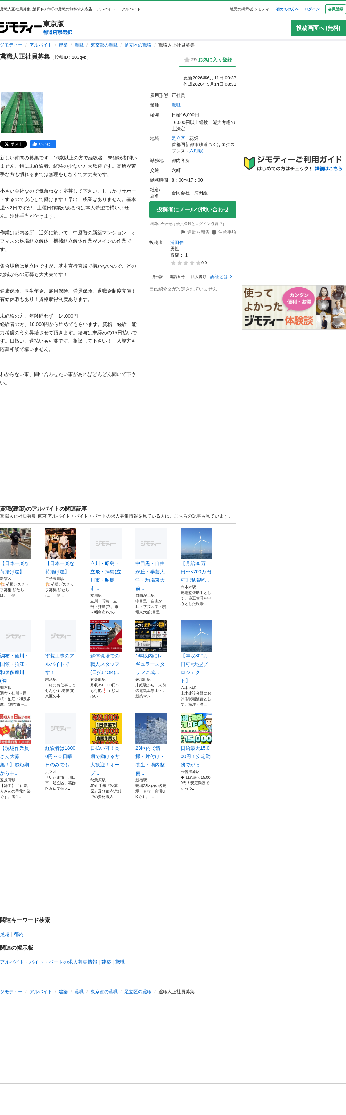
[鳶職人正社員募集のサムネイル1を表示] (22, 112)
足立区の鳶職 (137, 45)
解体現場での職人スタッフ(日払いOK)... (106, 647)
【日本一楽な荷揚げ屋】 (15, 551)
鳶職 (79, 45)
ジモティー (11, 45)
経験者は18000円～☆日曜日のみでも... (60, 740)
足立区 (178, 138)
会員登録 (335, 9)
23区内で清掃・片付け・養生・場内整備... (151, 744)
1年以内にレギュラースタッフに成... (151, 647)
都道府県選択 (57, 32)
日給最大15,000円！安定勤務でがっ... (196, 740)
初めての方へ (287, 9)
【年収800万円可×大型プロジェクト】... (196, 652)
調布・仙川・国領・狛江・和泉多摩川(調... (15, 652)
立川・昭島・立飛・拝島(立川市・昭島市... (106, 559)
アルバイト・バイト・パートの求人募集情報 (48, 962)
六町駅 (196, 150)
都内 (19, 934)
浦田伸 (177, 242)
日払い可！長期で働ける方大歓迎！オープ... (106, 744)
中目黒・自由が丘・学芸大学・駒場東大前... (151, 559)
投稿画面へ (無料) (318, 28)
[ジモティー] (21, 28)
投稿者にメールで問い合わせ (193, 209)
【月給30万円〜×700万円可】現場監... (196, 555)
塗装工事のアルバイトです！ (60, 647)
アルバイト (41, 45)
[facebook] (43, 144)
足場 (5, 934)
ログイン (312, 9)
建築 (63, 45)
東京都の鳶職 (104, 45)
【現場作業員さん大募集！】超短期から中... (15, 744)
